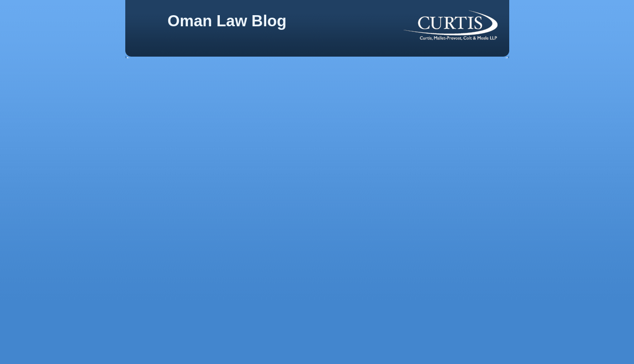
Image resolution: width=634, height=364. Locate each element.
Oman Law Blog (227, 21)
